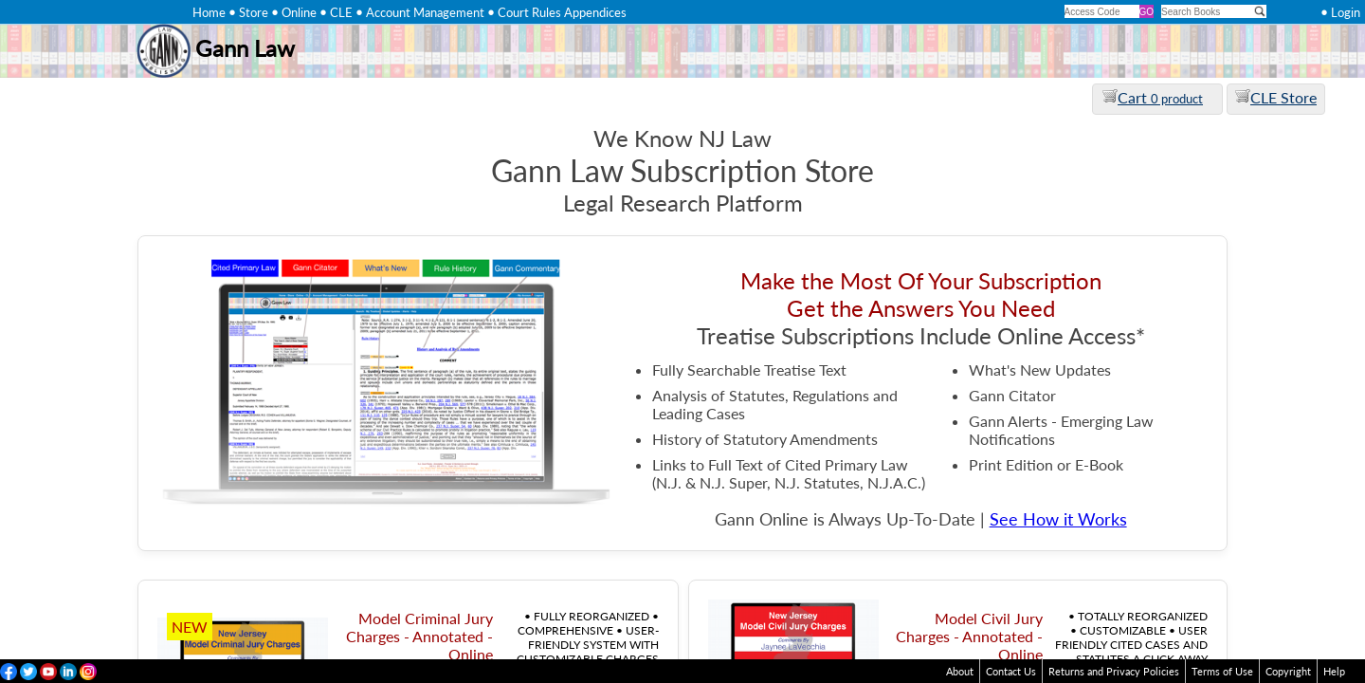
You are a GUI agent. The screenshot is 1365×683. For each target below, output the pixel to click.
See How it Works (1058, 519)
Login (1345, 12)
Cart (1152, 97)
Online (299, 12)
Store (253, 12)
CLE (341, 12)
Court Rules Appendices (562, 12)
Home (209, 12)
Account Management (425, 12)
